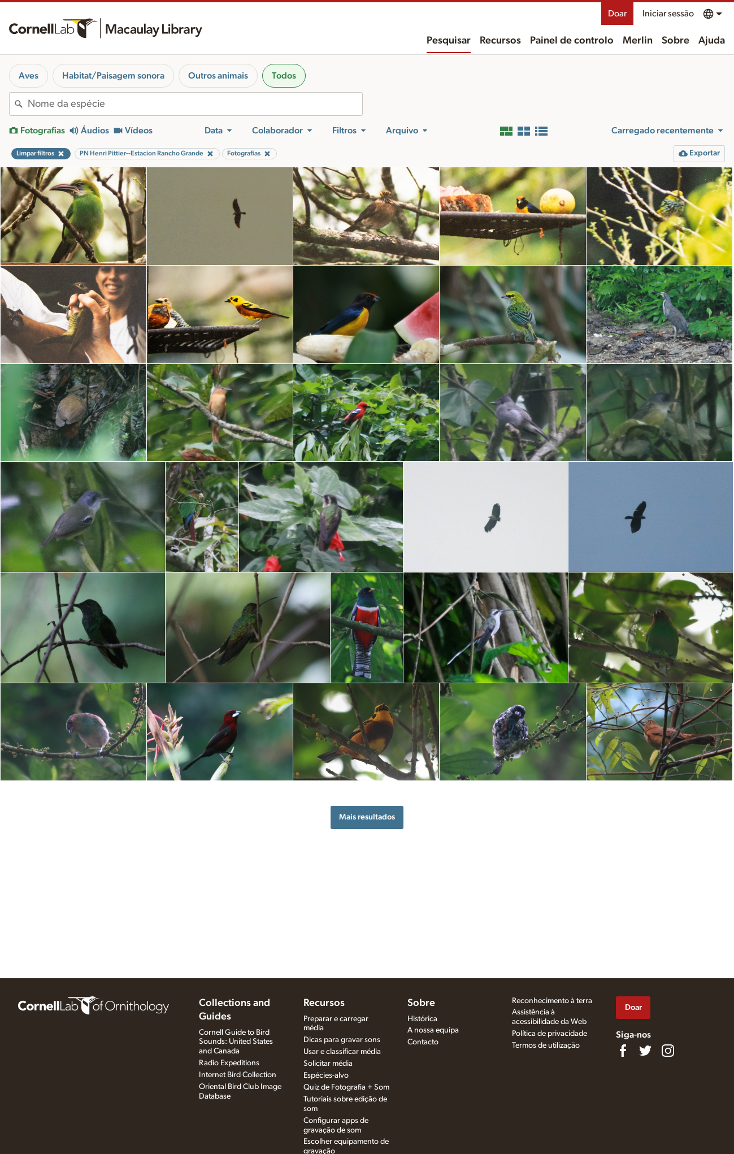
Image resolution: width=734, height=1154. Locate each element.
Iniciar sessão (668, 13)
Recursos (500, 41)
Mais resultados (367, 817)
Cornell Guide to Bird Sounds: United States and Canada (236, 1042)
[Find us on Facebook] (622, 1050)
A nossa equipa (433, 1030)
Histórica (422, 1019)
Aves (28, 75)
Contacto (422, 1042)
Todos (284, 75)
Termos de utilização (546, 1045)
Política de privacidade (549, 1034)
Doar (617, 13)
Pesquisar (449, 41)
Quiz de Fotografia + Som (346, 1087)
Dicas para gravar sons (341, 1040)
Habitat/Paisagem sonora (113, 75)
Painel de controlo (572, 41)
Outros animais (218, 75)
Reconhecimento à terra (552, 1001)
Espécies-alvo (326, 1075)
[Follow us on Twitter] (645, 1050)
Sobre (675, 41)
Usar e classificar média (342, 1052)
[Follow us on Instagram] (668, 1050)
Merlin (638, 41)
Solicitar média (328, 1064)
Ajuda (711, 41)
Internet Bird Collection (237, 1075)
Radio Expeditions (229, 1063)
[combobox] (195, 104)
